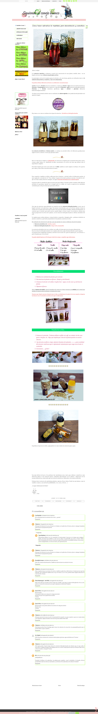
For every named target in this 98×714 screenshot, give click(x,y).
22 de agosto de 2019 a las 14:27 (56, 580)
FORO (60, 1)
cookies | (48, 711)
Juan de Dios (38, 591)
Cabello (49, 19)
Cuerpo (59, 19)
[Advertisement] (21, 155)
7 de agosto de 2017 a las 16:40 (46, 524)
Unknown (37, 524)
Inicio (59, 685)
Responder (37, 519)
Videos (74, 19)
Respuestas (38, 532)
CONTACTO (54, 1)
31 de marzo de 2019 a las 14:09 (47, 569)
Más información (71, 712)
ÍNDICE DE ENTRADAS (46, 1)
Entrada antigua (81, 685)
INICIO (38, 1)
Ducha (64, 19)
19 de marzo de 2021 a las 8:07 (47, 635)
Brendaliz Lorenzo (39, 560)
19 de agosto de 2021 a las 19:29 (47, 644)
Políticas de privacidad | (58, 711)
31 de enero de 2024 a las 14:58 (43, 655)
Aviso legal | (68, 711)
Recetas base (43, 19)
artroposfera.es (38, 657)
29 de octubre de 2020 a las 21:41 (47, 615)
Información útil (25, 19)
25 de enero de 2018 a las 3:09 (52, 535)
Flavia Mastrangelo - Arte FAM (42, 580)
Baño (69, 19)
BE (35, 655)
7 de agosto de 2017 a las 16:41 (46, 550)
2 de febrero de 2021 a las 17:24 (47, 625)
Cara (54, 19)
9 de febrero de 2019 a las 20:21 (51, 560)
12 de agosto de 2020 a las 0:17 (47, 591)
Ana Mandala (38, 515)
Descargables (34, 19)
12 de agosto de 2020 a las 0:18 (47, 603)
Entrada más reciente (37, 685)
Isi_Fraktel (37, 635)
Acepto (77, 712)
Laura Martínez (42, 535)
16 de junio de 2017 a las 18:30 (48, 515)
